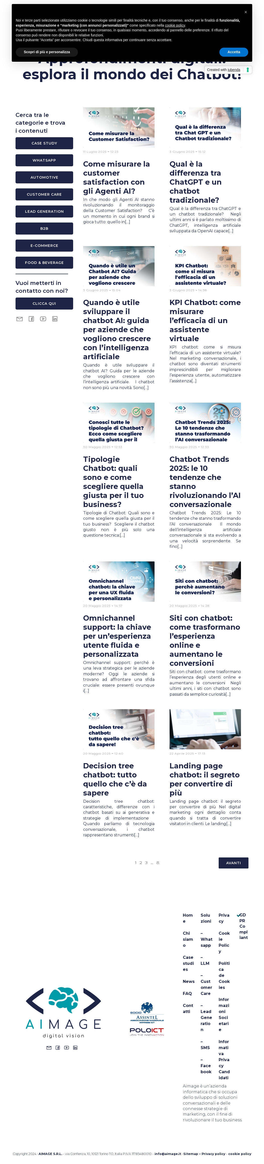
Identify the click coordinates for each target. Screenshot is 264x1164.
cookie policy (239, 1154)
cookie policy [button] (175, 25)
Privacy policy (213, 1154)
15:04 (116, 290)
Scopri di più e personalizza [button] (47, 52)
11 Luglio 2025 (94, 152)
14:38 (202, 290)
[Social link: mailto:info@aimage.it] (21, 319)
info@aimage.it (168, 1154)
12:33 (205, 447)
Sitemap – (192, 1154)
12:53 (118, 447)
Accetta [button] (233, 52)
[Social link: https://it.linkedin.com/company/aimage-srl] (57, 319)
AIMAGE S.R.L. (50, 1154)
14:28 (205, 606)
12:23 (114, 152)
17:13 (201, 753)
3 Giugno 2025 (182, 152)
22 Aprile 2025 (182, 753)
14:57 (118, 606)
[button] (246, 12)
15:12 (202, 152)
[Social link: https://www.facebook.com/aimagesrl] (33, 319)
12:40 (118, 753)
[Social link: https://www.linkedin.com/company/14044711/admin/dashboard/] (76, 1047)
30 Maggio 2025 (96, 447)
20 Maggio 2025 (96, 606)
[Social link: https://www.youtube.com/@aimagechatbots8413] (45, 319)
